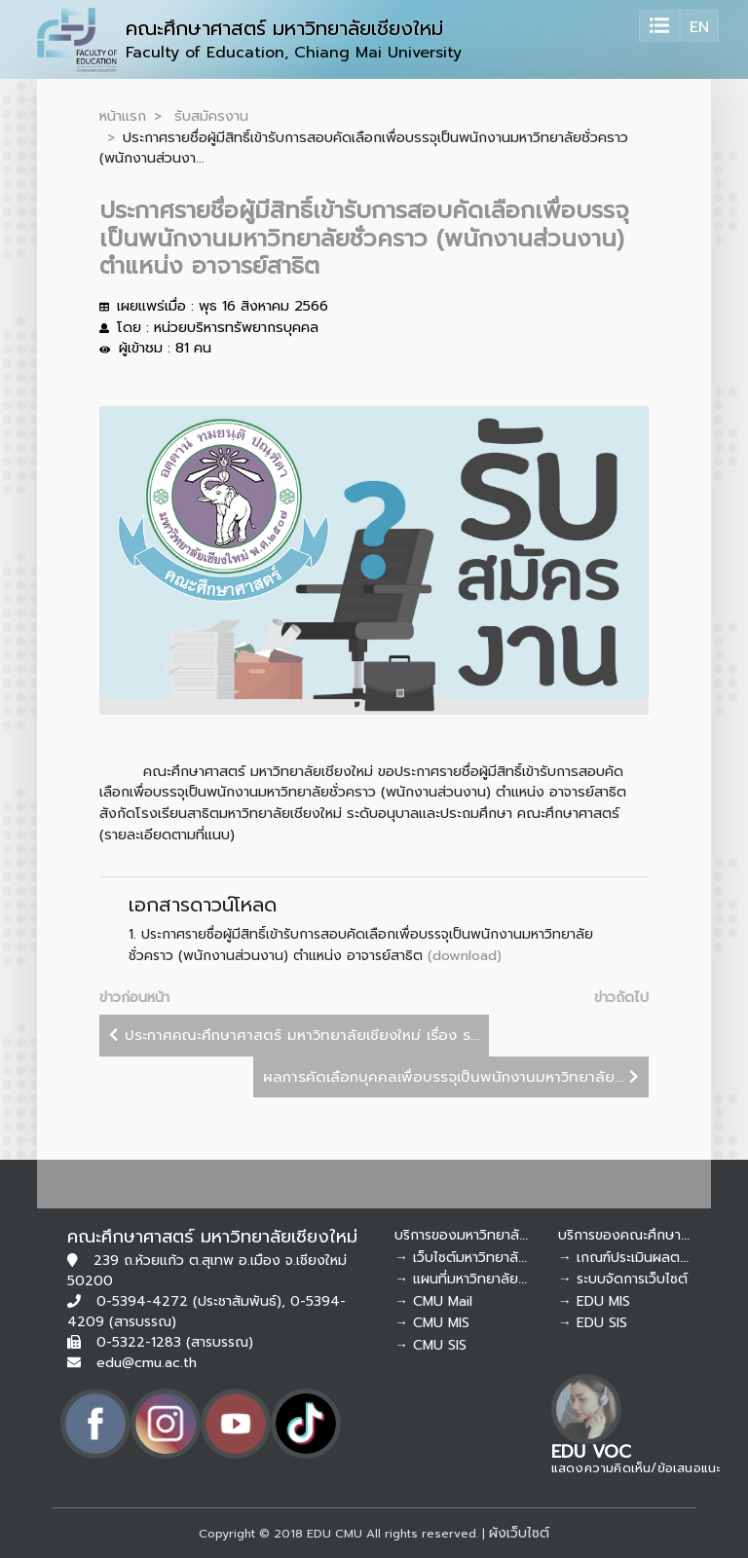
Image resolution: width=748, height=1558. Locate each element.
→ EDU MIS (594, 1301)
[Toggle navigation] (659, 26)
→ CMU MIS (431, 1323)
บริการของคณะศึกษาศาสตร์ (639, 1235)
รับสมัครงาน (211, 116)
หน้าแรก (122, 116)
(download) (465, 955)
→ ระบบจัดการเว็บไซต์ (623, 1279)
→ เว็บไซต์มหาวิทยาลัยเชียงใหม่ (486, 1257)
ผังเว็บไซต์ (519, 1533)
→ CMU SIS (430, 1345)
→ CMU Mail (433, 1301)
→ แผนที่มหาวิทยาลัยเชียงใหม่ (481, 1279)
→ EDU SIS (592, 1323)
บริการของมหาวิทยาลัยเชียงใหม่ (486, 1235)
